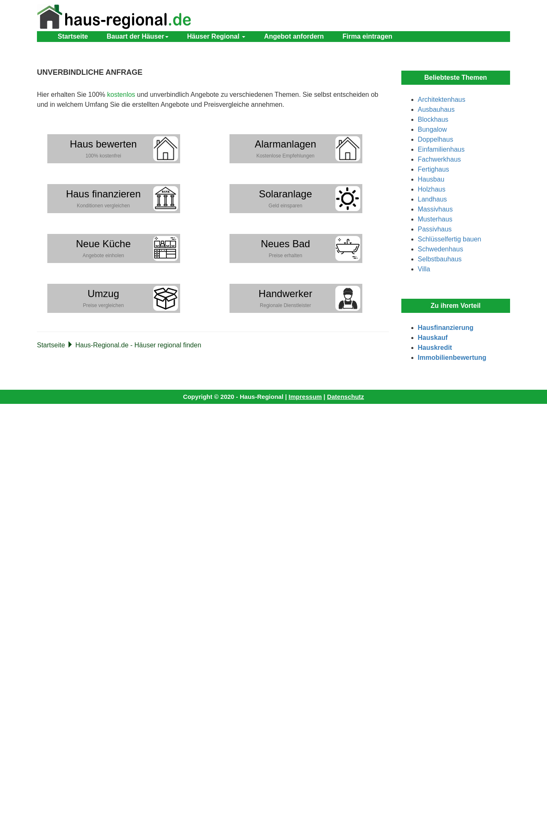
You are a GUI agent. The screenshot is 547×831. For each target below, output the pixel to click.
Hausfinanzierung (446, 327)
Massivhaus (435, 209)
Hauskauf (433, 337)
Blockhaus (433, 119)
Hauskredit (435, 347)
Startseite (73, 36)
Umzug (103, 298)
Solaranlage (285, 198)
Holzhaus (432, 189)
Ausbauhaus (436, 109)
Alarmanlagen (285, 148)
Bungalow (432, 129)
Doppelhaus (435, 139)
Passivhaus (435, 229)
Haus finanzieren (103, 198)
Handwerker (285, 298)
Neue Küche (103, 248)
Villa (424, 269)
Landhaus (432, 199)
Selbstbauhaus (440, 259)
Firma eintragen (367, 36)
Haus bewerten (103, 148)
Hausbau (431, 179)
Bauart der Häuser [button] (137, 36)
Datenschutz (345, 396)
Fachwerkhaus (439, 159)
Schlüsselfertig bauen (449, 239)
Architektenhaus (442, 99)
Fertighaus (433, 169)
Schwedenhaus (440, 249)
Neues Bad (285, 248)
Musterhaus (435, 219)
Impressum (305, 396)
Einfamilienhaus (441, 149)
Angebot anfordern (294, 36)
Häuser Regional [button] (216, 36)
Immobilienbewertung (452, 357)
